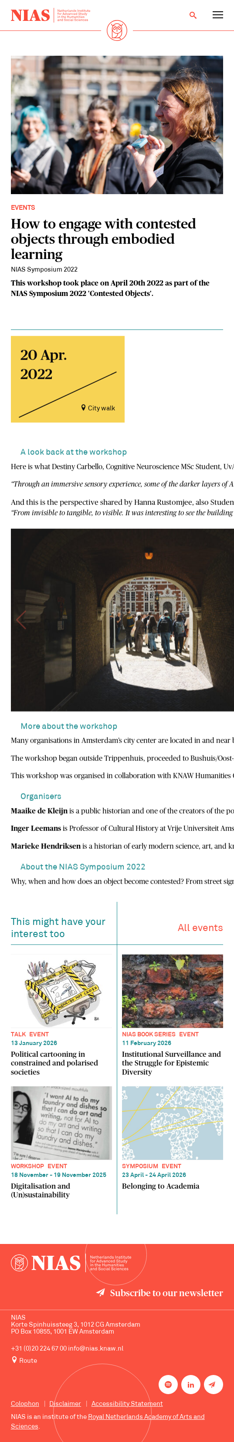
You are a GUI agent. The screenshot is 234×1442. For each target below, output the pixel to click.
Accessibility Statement (127, 1404)
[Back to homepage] (51, 15)
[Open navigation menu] (217, 15)
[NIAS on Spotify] (168, 1384)
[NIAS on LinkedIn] (190, 1384)
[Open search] (193, 15)
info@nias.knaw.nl (95, 1349)
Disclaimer (65, 1404)
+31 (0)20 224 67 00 (39, 1349)
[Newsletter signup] (213, 1384)
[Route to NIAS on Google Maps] (117, 1360)
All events (200, 930)
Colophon (25, 1404)
